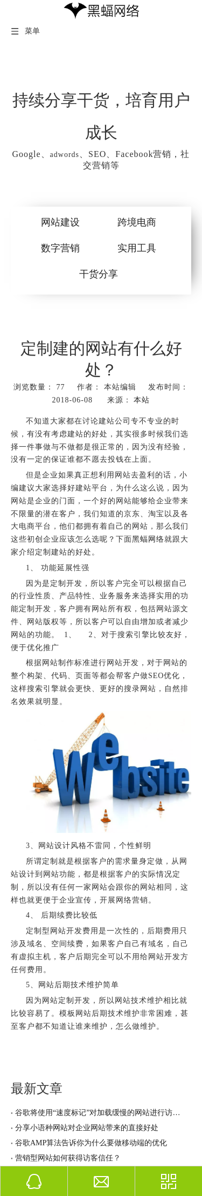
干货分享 (98, 274)
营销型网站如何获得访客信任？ (63, 1153)
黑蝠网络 (148, 539)
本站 (142, 400)
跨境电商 (136, 222)
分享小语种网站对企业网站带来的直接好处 (82, 1122)
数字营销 (60, 248)
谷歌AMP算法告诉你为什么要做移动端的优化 (87, 1137)
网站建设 (60, 222)
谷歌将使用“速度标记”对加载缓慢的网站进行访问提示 (101, 1107)
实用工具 (136, 248)
